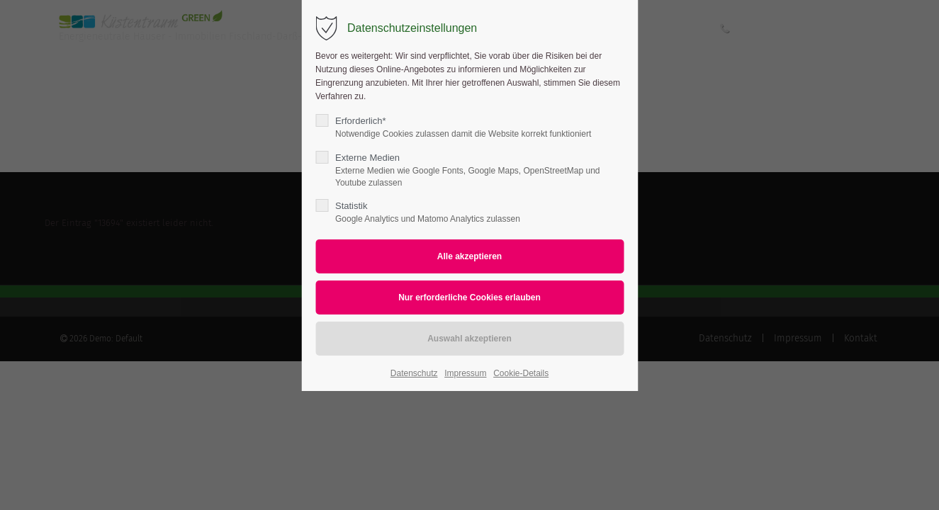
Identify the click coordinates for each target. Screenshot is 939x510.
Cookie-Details (521, 373)
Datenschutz (414, 373)
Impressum (465, 373)
